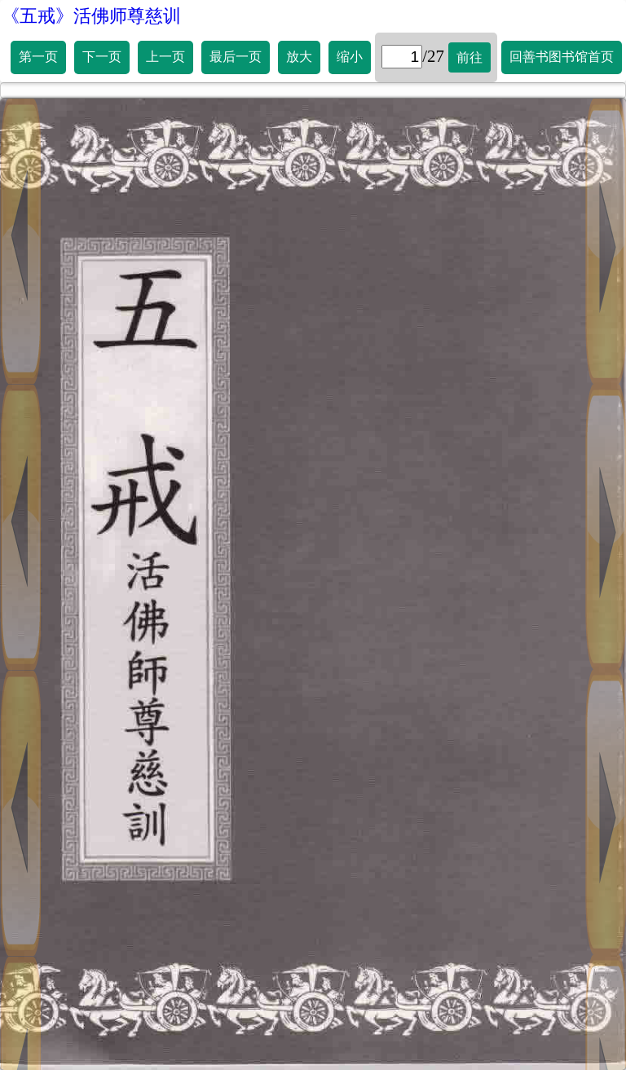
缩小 (350, 57)
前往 (469, 57)
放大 (299, 57)
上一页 (165, 57)
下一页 (101, 57)
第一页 (38, 57)
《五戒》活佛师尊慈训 (91, 16)
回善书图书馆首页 (561, 57)
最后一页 (235, 57)
